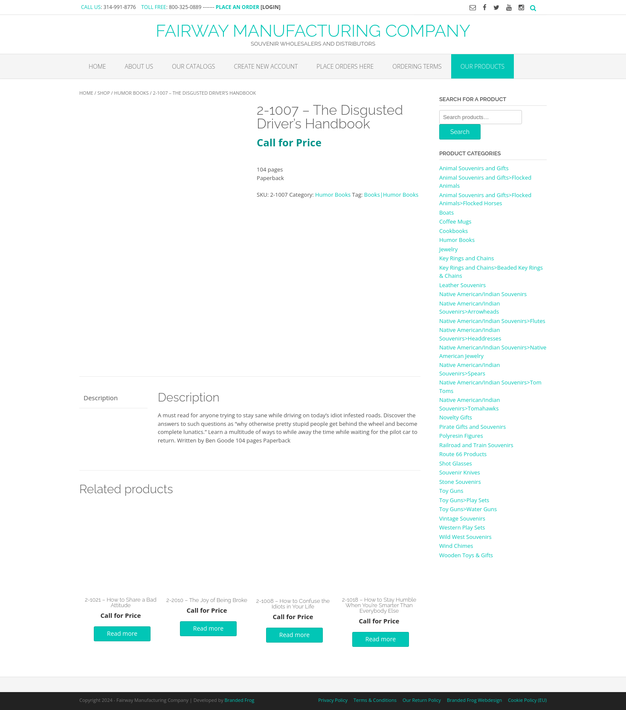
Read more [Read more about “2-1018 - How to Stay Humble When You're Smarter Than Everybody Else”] (380, 639)
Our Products (483, 66)
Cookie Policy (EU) (527, 700)
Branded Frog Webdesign (474, 700)
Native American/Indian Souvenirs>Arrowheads (469, 308)
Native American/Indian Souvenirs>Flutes (492, 321)
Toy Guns (451, 491)
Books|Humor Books (391, 194)
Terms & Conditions (375, 700)
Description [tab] (101, 397)
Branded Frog (240, 700)
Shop (103, 93)
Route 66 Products (463, 454)
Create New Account (266, 66)
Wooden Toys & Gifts (466, 555)
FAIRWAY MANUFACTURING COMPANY (313, 29)
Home (97, 66)
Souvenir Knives (459, 472)
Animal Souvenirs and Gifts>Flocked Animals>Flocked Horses (485, 199)
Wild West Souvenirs (465, 537)
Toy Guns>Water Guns (468, 509)
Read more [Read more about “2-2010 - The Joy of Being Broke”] (208, 628)
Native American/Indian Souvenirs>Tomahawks (469, 404)
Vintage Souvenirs (462, 518)
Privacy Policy (333, 700)
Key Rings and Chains (466, 258)
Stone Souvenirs (460, 482)
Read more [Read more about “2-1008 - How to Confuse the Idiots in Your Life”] (294, 635)
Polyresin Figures (461, 435)
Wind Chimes (456, 546)
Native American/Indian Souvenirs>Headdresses (470, 334)
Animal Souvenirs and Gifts (474, 168)
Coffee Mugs (455, 221)
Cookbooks (453, 231)
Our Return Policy (422, 700)
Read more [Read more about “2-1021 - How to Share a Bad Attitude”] (122, 633)
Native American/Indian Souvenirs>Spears (469, 369)
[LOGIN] (271, 7)
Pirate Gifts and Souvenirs (472, 427)
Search (460, 131)
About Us (139, 66)
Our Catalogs (193, 66)
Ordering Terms (416, 66)
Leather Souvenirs (462, 285)
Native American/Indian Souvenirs (483, 294)
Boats (446, 212)
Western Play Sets (462, 527)
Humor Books (131, 93)
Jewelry (448, 249)
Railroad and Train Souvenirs (476, 445)
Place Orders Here (345, 66)
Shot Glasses (455, 463)
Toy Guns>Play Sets (464, 500)
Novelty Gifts (455, 417)
